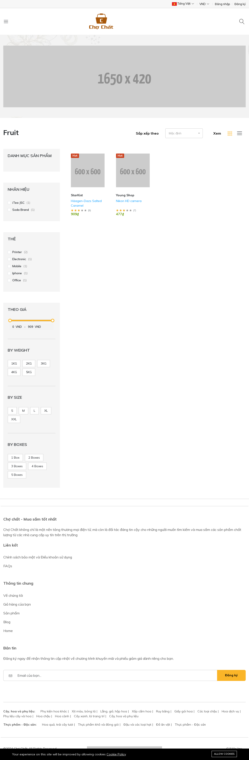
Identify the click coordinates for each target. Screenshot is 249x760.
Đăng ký (240, 4)
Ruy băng (163, 711)
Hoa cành (62, 716)
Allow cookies (224, 753)
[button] (184, 133)
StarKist (77, 195)
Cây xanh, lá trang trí (89, 716)
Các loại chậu (207, 711)
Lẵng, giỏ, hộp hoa (113, 711)
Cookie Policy (116, 754)
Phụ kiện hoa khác (54, 711)
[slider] (10, 320)
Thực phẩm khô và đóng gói (98, 725)
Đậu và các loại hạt (137, 725)
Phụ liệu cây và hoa (17, 716)
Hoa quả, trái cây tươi (57, 725)
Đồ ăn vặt (163, 725)
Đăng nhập (222, 4)
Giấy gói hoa (183, 711)
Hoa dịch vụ (230, 711)
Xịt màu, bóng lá (84, 711)
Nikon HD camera (129, 201)
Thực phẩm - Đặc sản (190, 725)
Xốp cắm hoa (141, 711)
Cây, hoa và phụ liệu (123, 716)
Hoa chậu (43, 716)
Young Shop (125, 195)
